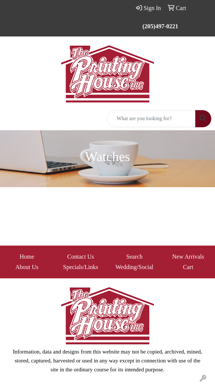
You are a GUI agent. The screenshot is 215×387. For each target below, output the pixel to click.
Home (27, 256)
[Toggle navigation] (11, 118)
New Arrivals (188, 256)
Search (134, 256)
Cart (188, 267)
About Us (26, 267)
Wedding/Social (135, 267)
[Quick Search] (151, 118)
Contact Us (80, 256)
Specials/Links (80, 267)
